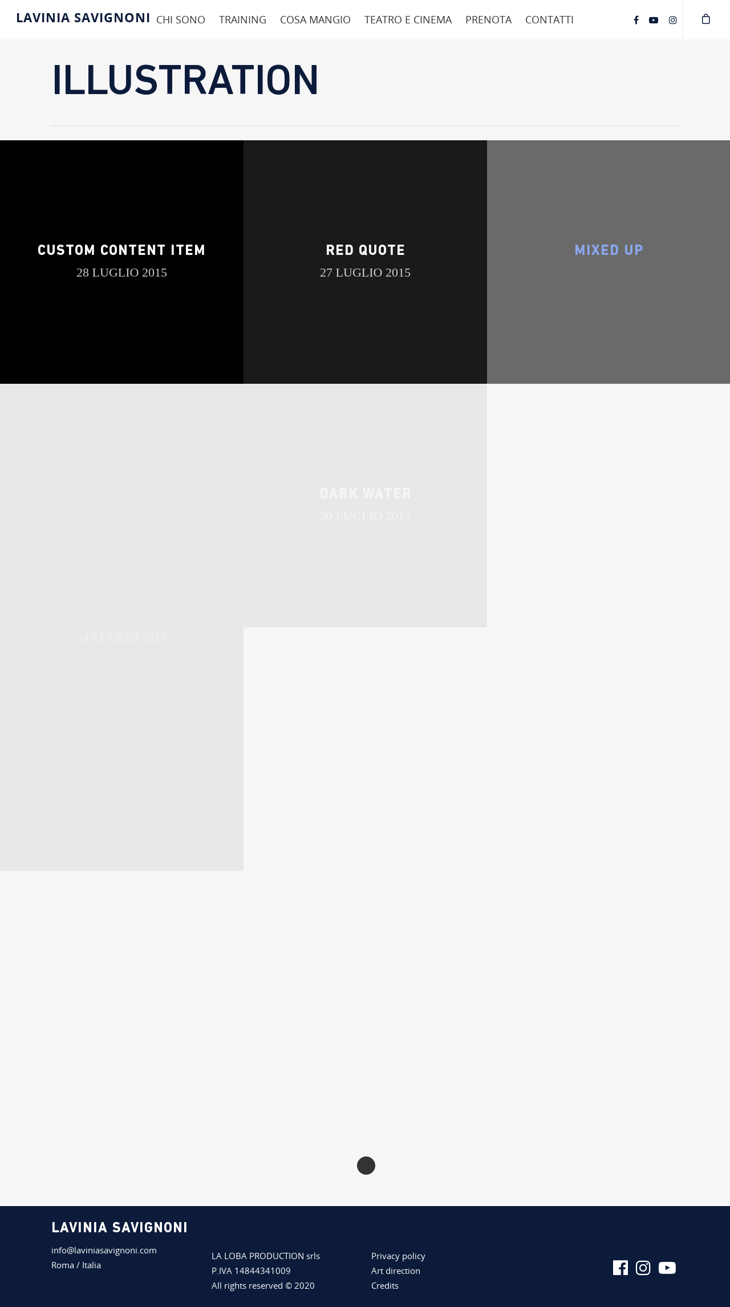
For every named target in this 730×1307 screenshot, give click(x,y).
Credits (385, 1285)
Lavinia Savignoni (83, 17)
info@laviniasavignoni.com (104, 1250)
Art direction (395, 1270)
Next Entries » (366, 1165)
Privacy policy (398, 1255)
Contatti (549, 19)
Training (242, 19)
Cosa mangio (315, 19)
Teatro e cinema (408, 19)
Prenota (488, 19)
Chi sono (180, 19)
